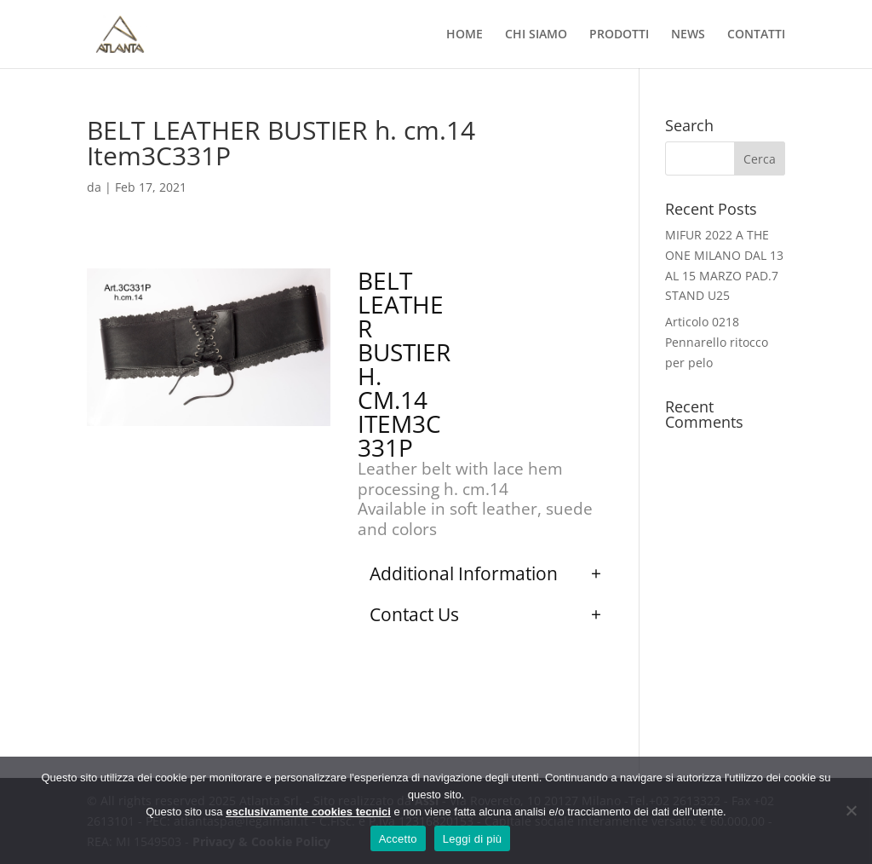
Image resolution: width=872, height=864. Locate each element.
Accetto (398, 838)
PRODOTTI (619, 35)
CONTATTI (756, 35)
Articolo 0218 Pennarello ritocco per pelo (716, 342)
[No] (850, 810)
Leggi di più (472, 838)
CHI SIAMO (536, 35)
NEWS (688, 35)
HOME (464, 35)
